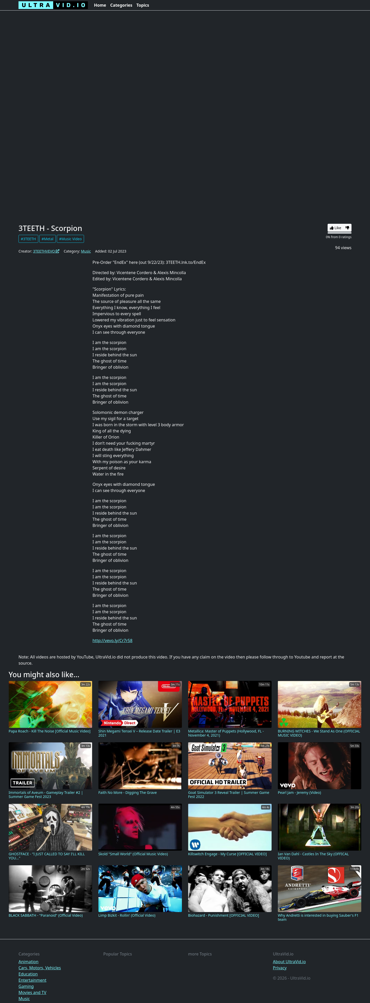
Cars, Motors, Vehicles (39, 968)
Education (28, 974)
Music (86, 251)
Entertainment (32, 980)
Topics (142, 5)
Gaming (26, 986)
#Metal (47, 238)
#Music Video (70, 238)
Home (100, 5)
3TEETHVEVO (46, 251)
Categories (121, 5)
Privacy (279, 968)
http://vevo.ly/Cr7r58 (112, 640)
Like (335, 227)
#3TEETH (28, 238)
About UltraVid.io (289, 961)
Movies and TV (32, 992)
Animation (28, 961)
